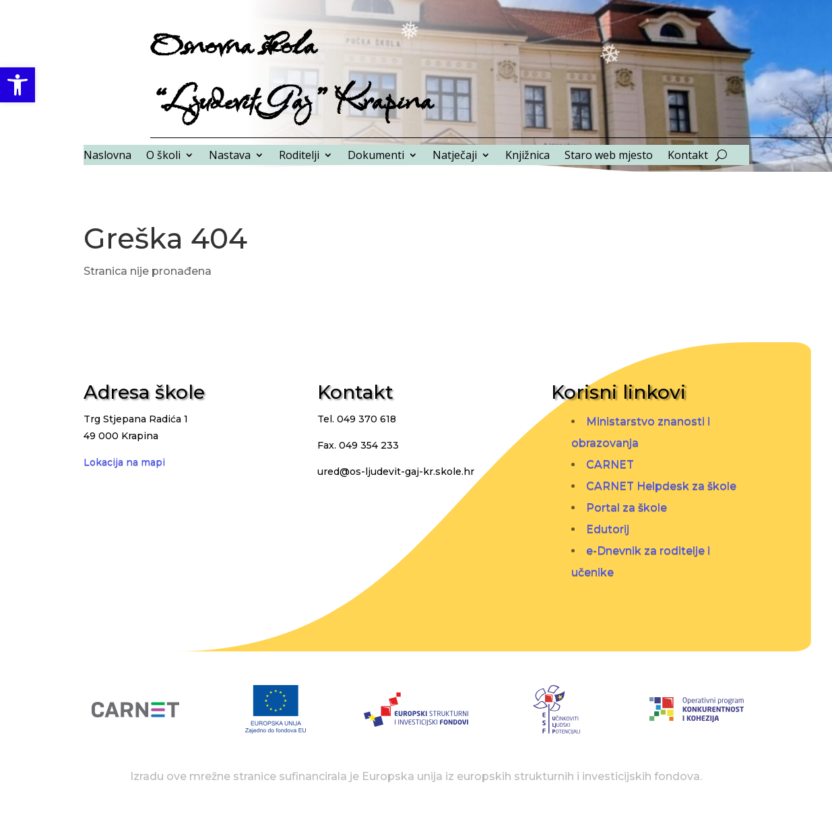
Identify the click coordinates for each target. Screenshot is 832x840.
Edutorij (607, 529)
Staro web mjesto (609, 156)
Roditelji (299, 156)
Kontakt (688, 156)
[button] (17, 84)
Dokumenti (376, 156)
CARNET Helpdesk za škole (661, 486)
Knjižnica (527, 156)
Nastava (230, 156)
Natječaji (455, 156)
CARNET (610, 464)
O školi (163, 156)
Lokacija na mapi (124, 462)
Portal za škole (626, 507)
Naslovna (107, 156)
